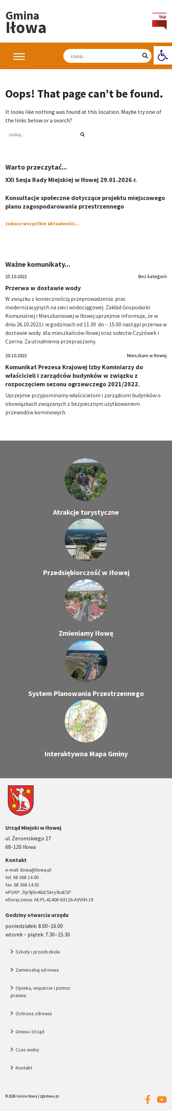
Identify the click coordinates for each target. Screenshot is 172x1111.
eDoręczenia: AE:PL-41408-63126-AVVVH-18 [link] (49, 899)
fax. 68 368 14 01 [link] (22, 884)
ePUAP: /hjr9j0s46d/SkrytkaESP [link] (38, 892)
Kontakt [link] (24, 1068)
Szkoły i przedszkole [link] (38, 952)
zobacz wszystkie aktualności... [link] (42, 223)
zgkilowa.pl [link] (49, 1096)
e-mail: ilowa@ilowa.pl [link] (28, 870)
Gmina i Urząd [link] (30, 1031)
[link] (163, 55)
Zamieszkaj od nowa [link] (37, 970)
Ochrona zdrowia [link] (34, 1013)
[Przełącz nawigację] (19, 56)
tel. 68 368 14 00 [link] (22, 877)
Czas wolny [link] (27, 1049)
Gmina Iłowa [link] (26, 1096)
